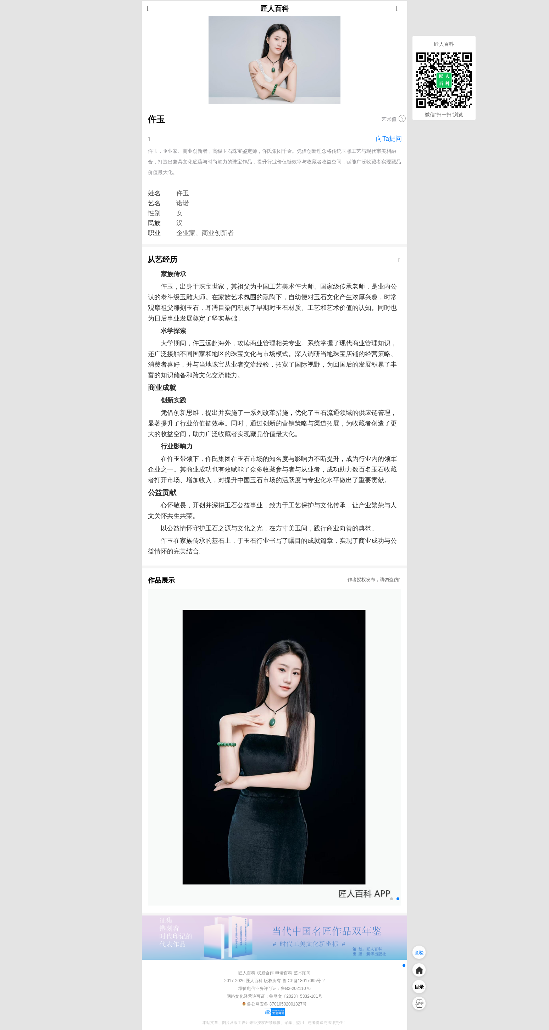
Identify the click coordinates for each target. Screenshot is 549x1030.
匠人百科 (274, 8)
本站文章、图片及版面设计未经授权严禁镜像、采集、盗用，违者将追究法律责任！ (275, 1022)
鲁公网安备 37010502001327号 (274, 1004)
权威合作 (265, 972)
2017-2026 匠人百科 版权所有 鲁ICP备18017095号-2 (274, 980)
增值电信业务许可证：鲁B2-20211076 (274, 988)
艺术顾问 (302, 972)
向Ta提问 (389, 138)
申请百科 (283, 972)
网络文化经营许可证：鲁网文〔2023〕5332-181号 (274, 996)
